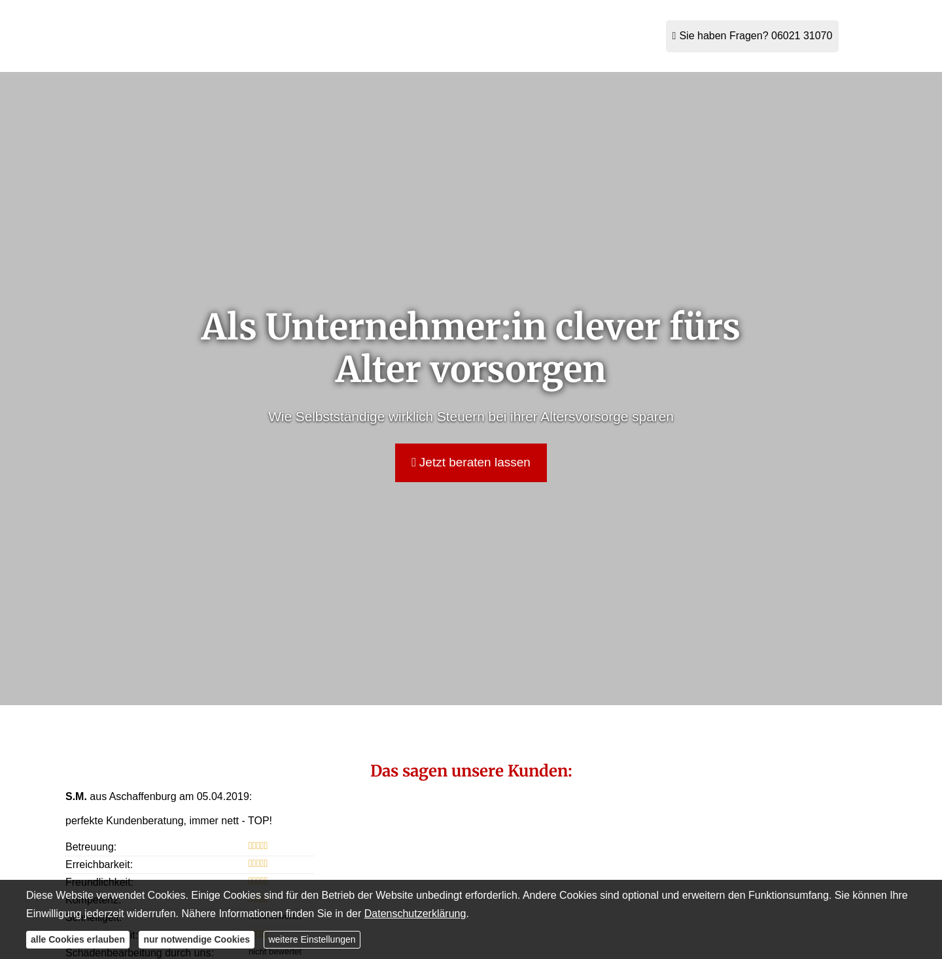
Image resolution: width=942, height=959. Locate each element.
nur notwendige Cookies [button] (196, 939)
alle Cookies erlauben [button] (78, 939)
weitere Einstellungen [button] (311, 939)
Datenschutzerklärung (415, 913)
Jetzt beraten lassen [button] (471, 462)
